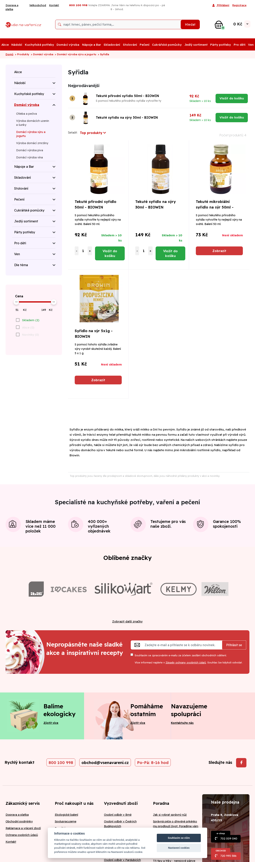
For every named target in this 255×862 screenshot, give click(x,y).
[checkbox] (27, 320)
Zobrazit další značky (127, 621)
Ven (251, 45)
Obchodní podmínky (19, 821)
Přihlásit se (234, 645)
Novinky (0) (30, 334)
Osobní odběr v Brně (117, 814)
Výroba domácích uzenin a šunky (32, 123)
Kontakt (54, 5)
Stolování (130, 45)
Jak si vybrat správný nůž (170, 814)
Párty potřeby (220, 45)
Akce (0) (28, 327)
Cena (19, 296)
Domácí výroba (68, 45)
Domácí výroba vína (29, 157)
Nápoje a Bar (91, 45)
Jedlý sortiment (196, 45)
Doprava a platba (12, 7)
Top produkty (93, 133)
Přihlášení (221, 6)
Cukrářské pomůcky (167, 45)
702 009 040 (228, 838)
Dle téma (21, 265)
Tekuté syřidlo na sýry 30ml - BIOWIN (127, 117)
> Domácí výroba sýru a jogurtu (75, 54)
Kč (24, 310)
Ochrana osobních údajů (22, 835)
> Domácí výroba (42, 54)
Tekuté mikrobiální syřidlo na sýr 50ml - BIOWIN (214, 207)
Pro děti (239, 45)
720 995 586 (228, 856)
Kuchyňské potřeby (39, 45)
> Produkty (22, 54)
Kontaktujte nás (182, 723)
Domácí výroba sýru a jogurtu (30, 134)
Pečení (144, 45)
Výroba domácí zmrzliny (32, 143)
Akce (5, 45)
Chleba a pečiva (26, 113)
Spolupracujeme (65, 821)
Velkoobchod (37, 5)
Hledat (190, 24)
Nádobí (16, 45)
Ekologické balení (66, 814)
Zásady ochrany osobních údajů (186, 662)
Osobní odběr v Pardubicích (122, 860)
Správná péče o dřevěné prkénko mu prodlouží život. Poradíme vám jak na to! (175, 826)
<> (16, 301)
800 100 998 (61, 762)
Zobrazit (219, 251)
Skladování (112, 45)
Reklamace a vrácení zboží (23, 828)
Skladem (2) (30, 320)
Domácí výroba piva (29, 150)
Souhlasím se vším (179, 837)
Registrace (239, 5)
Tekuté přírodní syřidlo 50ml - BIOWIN (127, 96)
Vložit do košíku (232, 98)
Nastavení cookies (179, 847)
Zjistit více (50, 723)
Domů (9, 54)
